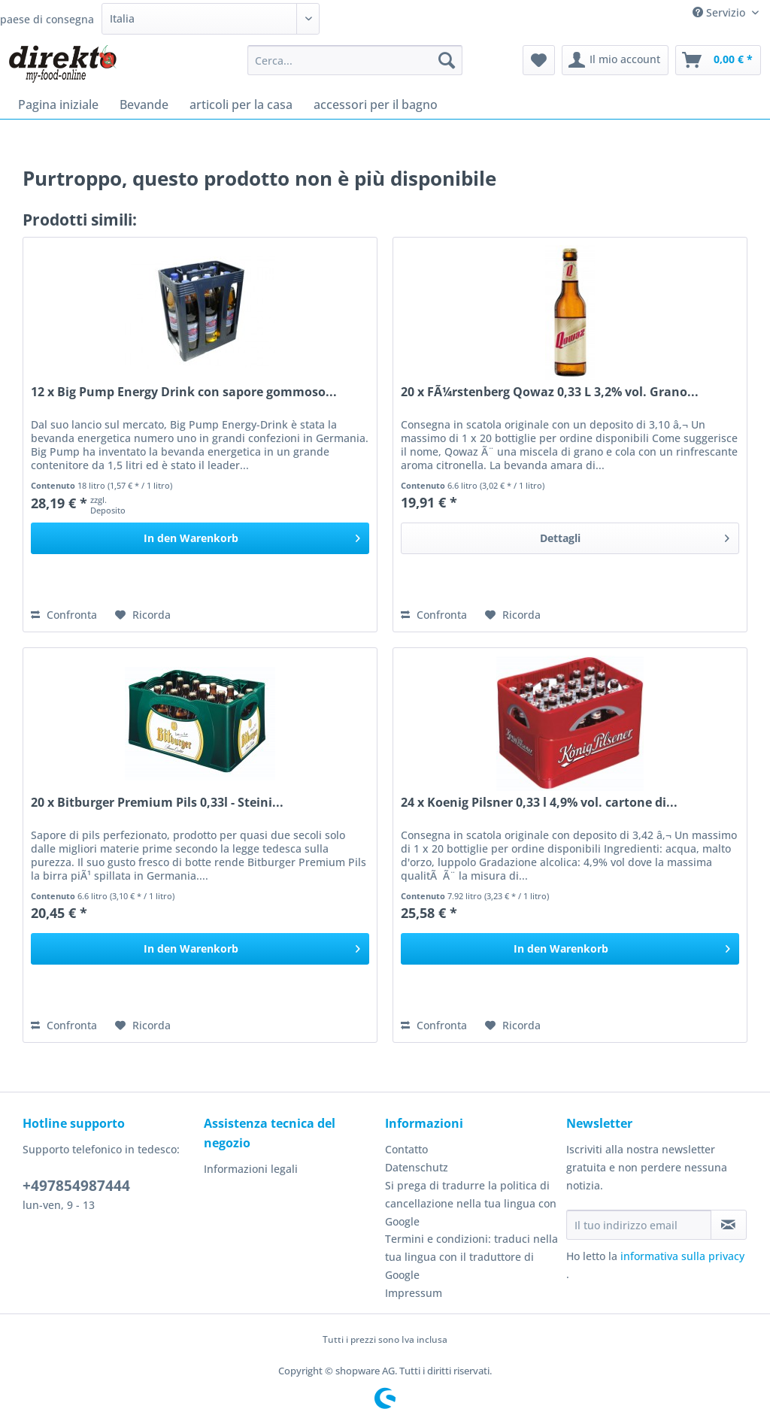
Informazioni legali (251, 1169)
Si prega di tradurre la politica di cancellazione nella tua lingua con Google (470, 1203)
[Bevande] (144, 104)
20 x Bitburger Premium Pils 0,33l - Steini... (157, 802)
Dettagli (634, 535)
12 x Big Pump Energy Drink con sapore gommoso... (184, 392)
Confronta (64, 614)
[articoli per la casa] (241, 104)
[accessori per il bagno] (375, 104)
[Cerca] (446, 60)
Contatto (406, 1149)
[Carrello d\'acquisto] (718, 60)
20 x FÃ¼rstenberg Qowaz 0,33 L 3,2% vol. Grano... (550, 392)
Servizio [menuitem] (720, 12)
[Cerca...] (355, 60)
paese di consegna (47, 19)
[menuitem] (355, 67)
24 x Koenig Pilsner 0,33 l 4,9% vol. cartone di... (539, 802)
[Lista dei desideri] (539, 60)
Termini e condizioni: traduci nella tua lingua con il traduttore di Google (471, 1257)
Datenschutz (416, 1167)
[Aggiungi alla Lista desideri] (143, 615)
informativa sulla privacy (682, 1256)
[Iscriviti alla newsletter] (729, 1225)
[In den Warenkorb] (200, 538)
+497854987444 (76, 1185)
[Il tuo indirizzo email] (638, 1225)
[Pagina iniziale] (58, 104)
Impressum (413, 1293)
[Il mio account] (615, 60)
